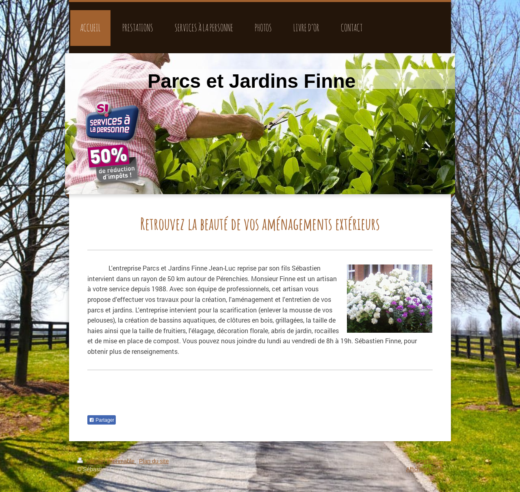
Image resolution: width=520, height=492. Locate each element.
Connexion (429, 461)
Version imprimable (106, 461)
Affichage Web (424, 469)
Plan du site (154, 461)
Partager (101, 420)
